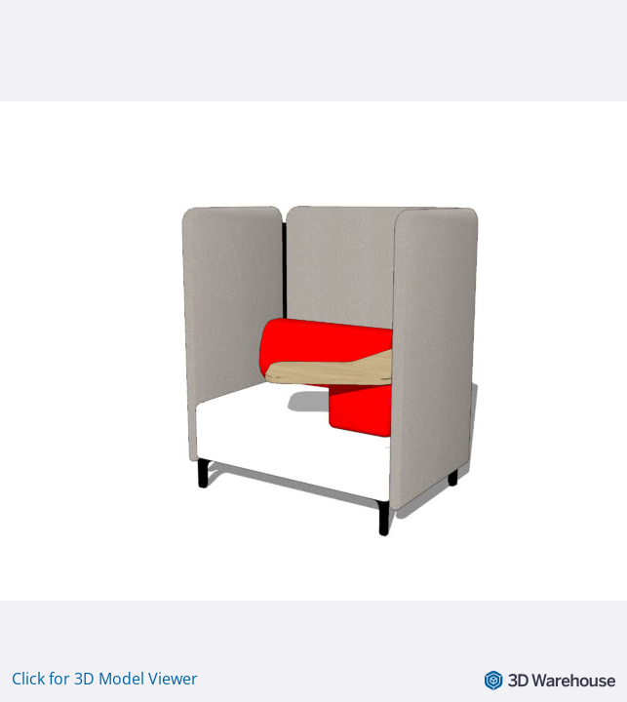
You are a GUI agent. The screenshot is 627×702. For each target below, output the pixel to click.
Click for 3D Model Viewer (105, 678)
